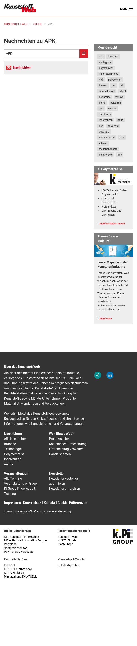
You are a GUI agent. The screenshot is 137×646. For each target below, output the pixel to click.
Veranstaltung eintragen (21, 483)
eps (101, 108)
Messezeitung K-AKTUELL (20, 576)
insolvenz (113, 56)
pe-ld (120, 119)
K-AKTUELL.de (67, 540)
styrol (123, 91)
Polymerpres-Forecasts (18, 551)
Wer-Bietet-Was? (61, 434)
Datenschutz (32, 503)
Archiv (8, 464)
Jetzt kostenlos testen (112, 223)
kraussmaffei (107, 137)
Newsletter (57, 473)
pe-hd (102, 102)
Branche (10, 444)
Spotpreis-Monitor (15, 548)
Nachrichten (22, 68)
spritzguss (105, 62)
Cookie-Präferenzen (72, 503)
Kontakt (49, 503)
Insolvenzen (12, 459)
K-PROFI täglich (14, 572)
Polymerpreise (14, 454)
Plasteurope (65, 544)
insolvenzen (106, 119)
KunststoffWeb (67, 537)
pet (101, 125)
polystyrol (113, 125)
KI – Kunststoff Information (21, 537)
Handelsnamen (60, 454)
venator (112, 108)
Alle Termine (13, 478)
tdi (121, 85)
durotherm (105, 114)
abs (119, 154)
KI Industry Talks (68, 565)
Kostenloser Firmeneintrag (68, 444)
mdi (101, 79)
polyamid (115, 102)
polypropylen (106, 68)
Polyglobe (10, 544)
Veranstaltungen (16, 473)
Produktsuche (59, 439)
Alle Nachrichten (15, 439)
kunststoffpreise (108, 73)
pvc (101, 56)
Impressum (12, 503)
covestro (104, 131)
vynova (119, 96)
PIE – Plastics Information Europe (25, 540)
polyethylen (114, 79)
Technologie (13, 449)
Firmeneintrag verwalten (66, 449)
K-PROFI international (18, 569)
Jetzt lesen (105, 318)
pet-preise (105, 96)
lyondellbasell (107, 91)
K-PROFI (9, 565)
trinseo (103, 85)
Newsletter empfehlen (64, 488)
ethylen (103, 143)
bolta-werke (106, 154)
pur (113, 85)
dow (122, 137)
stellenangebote (108, 148)
